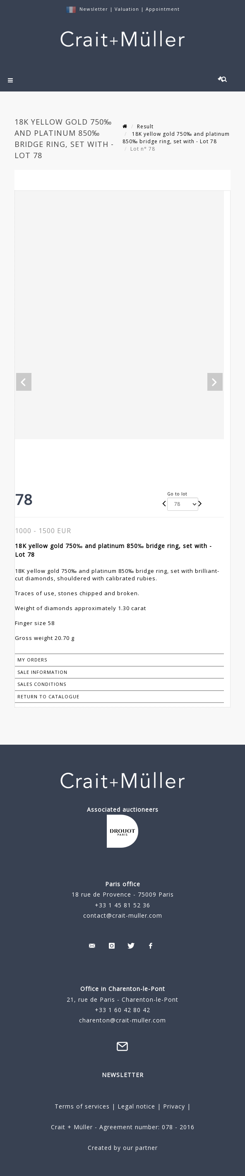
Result (145, 126)
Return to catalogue (48, 696)
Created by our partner (123, 1148)
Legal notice (136, 1106)
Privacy (173, 1106)
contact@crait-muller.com (122, 915)
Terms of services (82, 1106)
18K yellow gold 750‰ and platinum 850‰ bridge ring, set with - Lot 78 (176, 137)
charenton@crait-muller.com (122, 1020)
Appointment (163, 9)
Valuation (127, 9)
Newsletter (93, 9)
